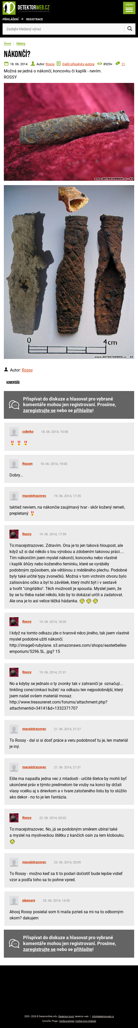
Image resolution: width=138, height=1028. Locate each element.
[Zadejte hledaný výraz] (69, 29)
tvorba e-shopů (66, 1021)
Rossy (50, 64)
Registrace (34, 19)
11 (123, 64)
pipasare (28, 900)
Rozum (27, 463)
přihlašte (83, 410)
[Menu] (129, 8)
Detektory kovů (66, 1016)
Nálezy (20, 43)
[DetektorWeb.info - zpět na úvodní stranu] (31, 8)
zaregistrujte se (39, 410)
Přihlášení (10, 19)
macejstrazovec (34, 496)
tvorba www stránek (85, 1021)
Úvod (7, 43)
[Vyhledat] (129, 29)
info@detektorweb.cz (103, 1016)
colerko (27, 431)
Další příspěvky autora (78, 64)
